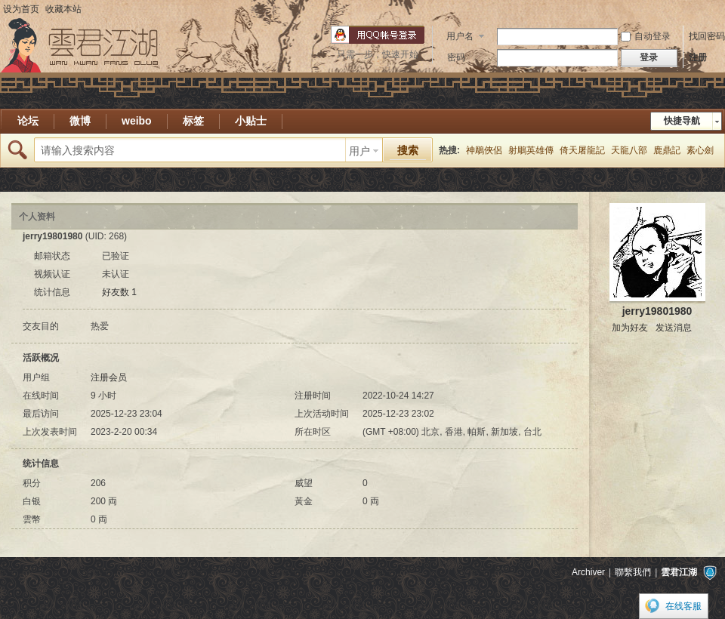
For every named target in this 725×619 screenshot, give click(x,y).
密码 (456, 57)
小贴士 (251, 121)
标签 (193, 121)
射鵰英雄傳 (531, 150)
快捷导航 (682, 120)
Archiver (588, 572)
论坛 (28, 121)
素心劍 (700, 150)
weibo (137, 121)
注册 (698, 57)
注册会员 (109, 377)
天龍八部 (629, 150)
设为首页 (21, 9)
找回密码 (707, 36)
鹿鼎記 (666, 150)
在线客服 (683, 606)
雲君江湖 (679, 572)
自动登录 (646, 36)
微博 (80, 121)
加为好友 (630, 327)
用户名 (460, 36)
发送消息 (674, 327)
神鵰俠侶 (484, 150)
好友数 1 (119, 292)
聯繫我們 (633, 572)
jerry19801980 (657, 311)
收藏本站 (63, 9)
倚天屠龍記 (582, 150)
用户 (359, 151)
